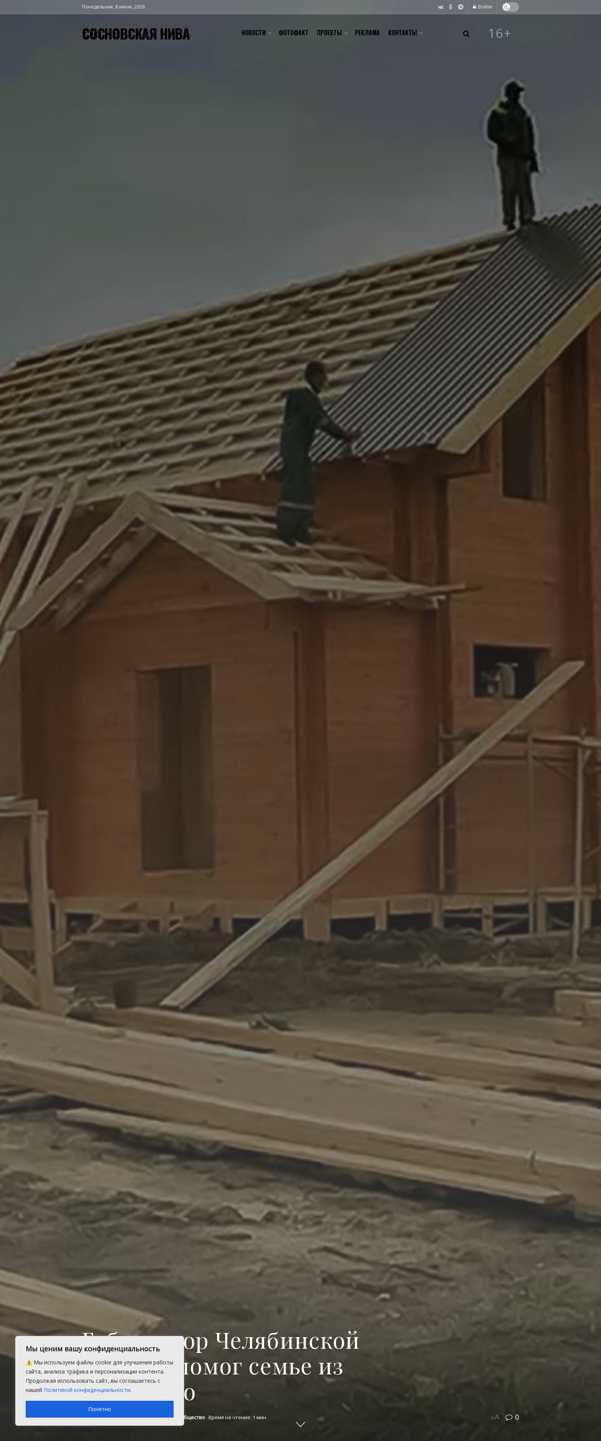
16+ (500, 33)
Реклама (367, 32)
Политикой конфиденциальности (87, 1389)
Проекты (329, 32)
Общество (192, 1417)
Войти (482, 6)
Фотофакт (294, 32)
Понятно (99, 1409)
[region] (99, 1381)
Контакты (402, 32)
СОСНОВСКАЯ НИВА (136, 33)
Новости (253, 32)
